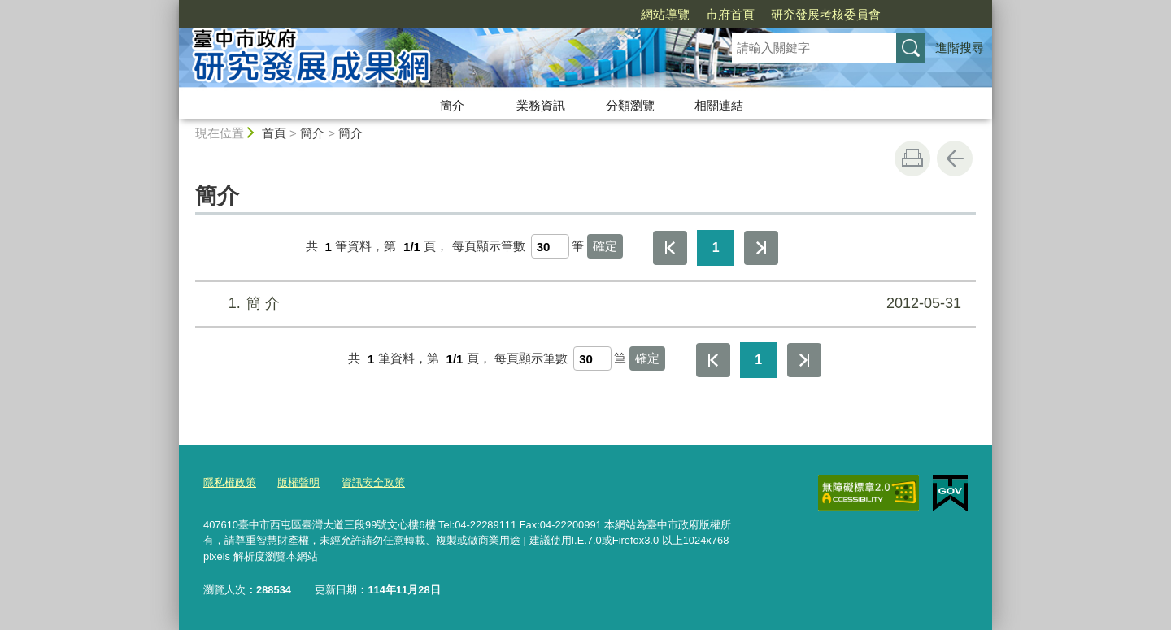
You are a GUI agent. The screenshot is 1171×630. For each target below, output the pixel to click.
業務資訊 (540, 105)
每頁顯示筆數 (488, 247)
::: (172, 7)
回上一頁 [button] (955, 158)
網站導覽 (665, 14)
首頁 (274, 133)
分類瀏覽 (630, 105)
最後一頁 (761, 248)
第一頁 (670, 248)
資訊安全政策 (373, 482)
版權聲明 (298, 482)
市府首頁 (730, 14)
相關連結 (718, 105)
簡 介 (583, 303)
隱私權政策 (229, 482)
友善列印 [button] (912, 158)
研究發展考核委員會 (826, 14)
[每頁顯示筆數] (550, 246)
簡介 (452, 105)
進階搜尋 (959, 47)
